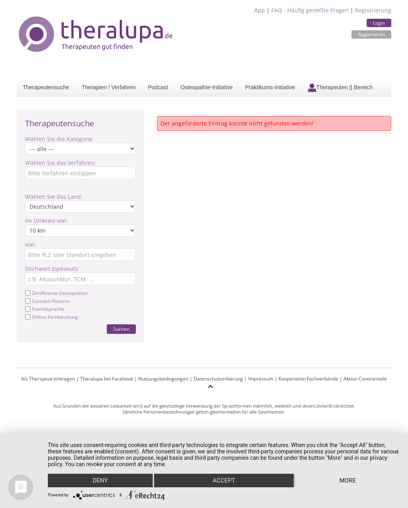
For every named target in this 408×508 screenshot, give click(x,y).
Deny (100, 480)
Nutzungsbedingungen (163, 378)
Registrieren (371, 34)
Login (379, 23)
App (259, 10)
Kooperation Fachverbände (308, 378)
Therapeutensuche (46, 87)
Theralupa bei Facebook (106, 378)
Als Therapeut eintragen (48, 378)
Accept (224, 480)
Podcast (158, 87)
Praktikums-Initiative (270, 87)
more (347, 480)
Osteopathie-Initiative (206, 87)
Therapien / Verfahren (108, 87)
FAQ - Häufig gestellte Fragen (310, 10)
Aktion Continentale (365, 378)
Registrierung (373, 10)
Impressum (260, 378)
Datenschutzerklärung (218, 378)
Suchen (121, 329)
